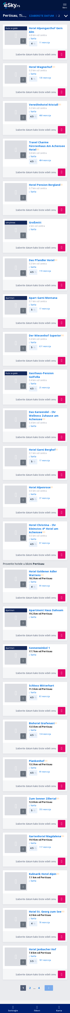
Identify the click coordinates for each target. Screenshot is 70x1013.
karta (32, 38)
